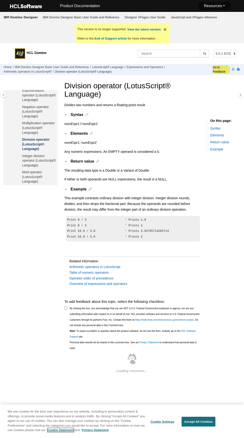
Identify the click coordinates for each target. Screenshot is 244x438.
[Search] (204, 53)
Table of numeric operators (89, 274)
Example (216, 149)
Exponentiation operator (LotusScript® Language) (39, 95)
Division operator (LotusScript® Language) (83, 71)
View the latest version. (143, 29)
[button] (20, 90)
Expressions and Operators (145, 67)
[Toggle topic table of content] (240, 94)
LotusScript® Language (107, 67)
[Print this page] (238, 69)
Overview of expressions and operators (98, 286)
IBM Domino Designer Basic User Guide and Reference (81, 17)
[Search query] (173, 53)
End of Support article (110, 38)
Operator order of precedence (91, 280)
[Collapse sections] (233, 69)
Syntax (215, 128)
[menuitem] (81, 17)
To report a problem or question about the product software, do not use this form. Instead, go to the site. (133, 336)
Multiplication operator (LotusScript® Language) (38, 127)
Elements (217, 135)
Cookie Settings (162, 424)
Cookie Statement (61, 433)
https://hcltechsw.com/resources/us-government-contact (164, 321)
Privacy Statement (149, 344)
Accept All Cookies (198, 424)
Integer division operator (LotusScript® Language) (39, 160)
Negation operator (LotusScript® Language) (35, 111)
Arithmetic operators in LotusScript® (28, 71)
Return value (219, 142)
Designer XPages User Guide (145, 17)
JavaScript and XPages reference (194, 17)
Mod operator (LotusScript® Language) (32, 176)
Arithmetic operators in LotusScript (94, 269)
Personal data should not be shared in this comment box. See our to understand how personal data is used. (133, 347)
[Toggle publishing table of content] (3, 94)
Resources (213, 6)
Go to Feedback (219, 69)
